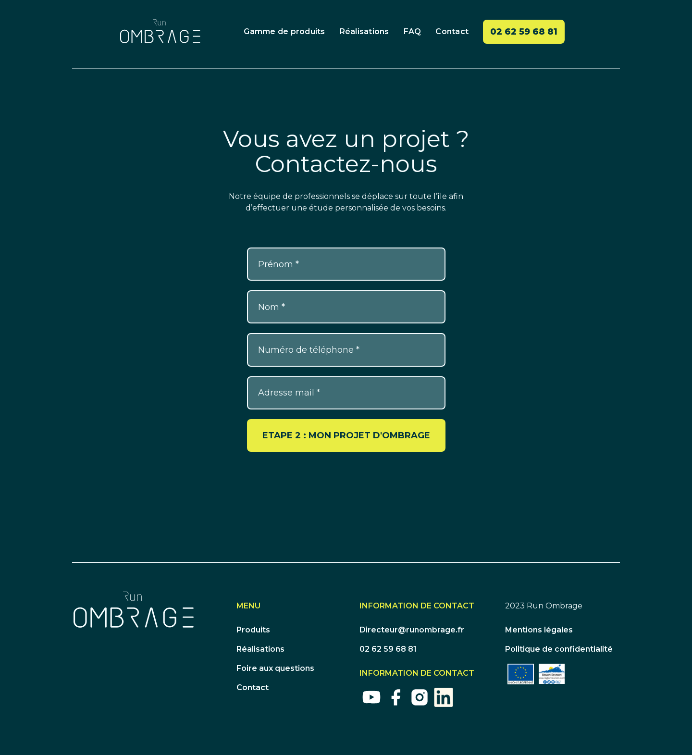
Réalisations (364, 31)
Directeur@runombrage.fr (411, 629)
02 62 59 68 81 (523, 31)
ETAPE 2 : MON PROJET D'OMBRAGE (346, 435)
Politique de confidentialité (559, 649)
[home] (160, 31)
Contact (452, 31)
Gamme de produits (284, 31)
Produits (253, 629)
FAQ (412, 31)
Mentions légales (539, 629)
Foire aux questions (275, 668)
